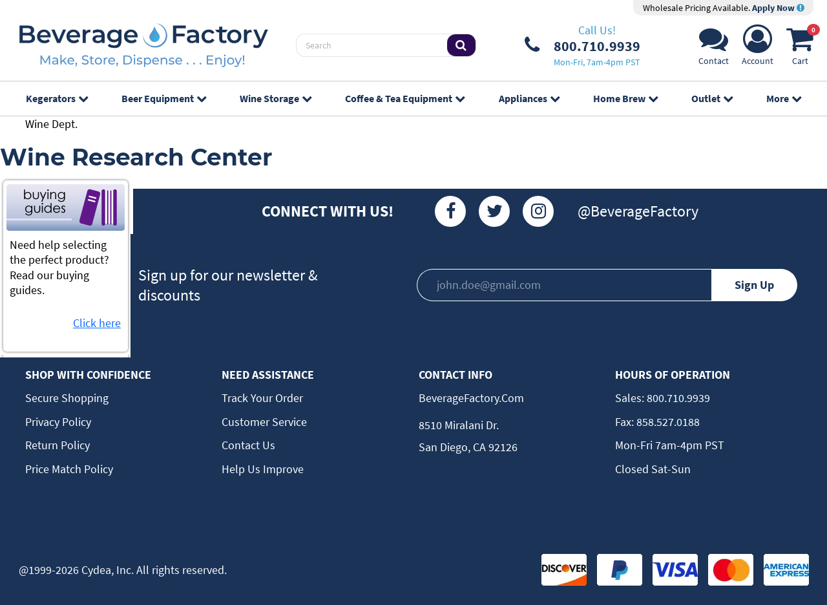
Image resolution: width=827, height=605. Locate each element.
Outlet (712, 98)
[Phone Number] (582, 45)
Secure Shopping (67, 397)
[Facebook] (450, 211)
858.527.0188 (667, 421)
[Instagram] (538, 211)
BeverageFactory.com (471, 397)
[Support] (713, 48)
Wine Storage (275, 98)
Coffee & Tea (405, 98)
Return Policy (57, 445)
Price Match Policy (69, 469)
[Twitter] (494, 211)
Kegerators (57, 98)
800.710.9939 (677, 397)
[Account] (757, 48)
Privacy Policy (58, 421)
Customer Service (264, 421)
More (783, 98)
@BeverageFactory (638, 211)
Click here (97, 322)
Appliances (529, 98)
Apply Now (778, 8)
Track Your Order (262, 397)
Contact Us (248, 445)
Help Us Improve (263, 469)
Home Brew (625, 98)
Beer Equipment (163, 98)
